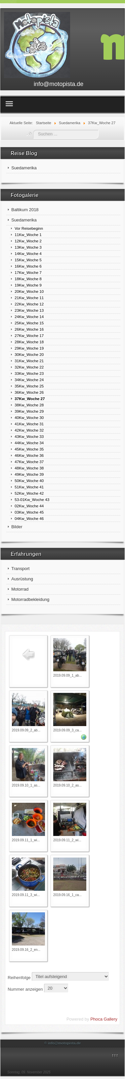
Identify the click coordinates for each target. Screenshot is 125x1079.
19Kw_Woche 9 (28, 285)
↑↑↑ (115, 1055)
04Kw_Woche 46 (29, 518)
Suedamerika (24, 167)
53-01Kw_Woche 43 (32, 499)
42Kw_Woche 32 (29, 430)
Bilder (16, 526)
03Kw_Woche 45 (29, 512)
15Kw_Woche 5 (28, 260)
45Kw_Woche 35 (29, 449)
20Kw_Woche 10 (29, 291)
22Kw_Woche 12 (29, 304)
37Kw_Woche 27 (30, 398)
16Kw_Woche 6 (28, 266)
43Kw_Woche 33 (29, 436)
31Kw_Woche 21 (29, 361)
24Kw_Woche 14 (29, 316)
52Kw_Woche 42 (29, 493)
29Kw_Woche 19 (29, 348)
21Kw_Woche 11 (29, 297)
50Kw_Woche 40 (29, 480)
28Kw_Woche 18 (29, 342)
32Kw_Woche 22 (29, 367)
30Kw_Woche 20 (29, 354)
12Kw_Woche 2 (28, 241)
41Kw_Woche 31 (29, 424)
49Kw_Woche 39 (29, 474)
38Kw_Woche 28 (29, 405)
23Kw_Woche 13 (29, 310)
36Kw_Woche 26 (29, 392)
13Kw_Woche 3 (28, 247)
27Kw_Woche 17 (29, 335)
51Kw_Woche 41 (29, 487)
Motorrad (19, 589)
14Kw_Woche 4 (28, 253)
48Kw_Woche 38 (29, 468)
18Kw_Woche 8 (28, 279)
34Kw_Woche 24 (29, 379)
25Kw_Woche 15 (29, 323)
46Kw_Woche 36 (29, 455)
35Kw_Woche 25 (29, 386)
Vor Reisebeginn (29, 228)
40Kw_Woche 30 (29, 417)
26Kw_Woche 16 (29, 329)
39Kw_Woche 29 (29, 411)
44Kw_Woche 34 (29, 443)
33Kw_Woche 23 (29, 373)
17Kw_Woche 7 (28, 272)
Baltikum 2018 (24, 209)
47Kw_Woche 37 (29, 461)
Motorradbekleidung (30, 599)
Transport (20, 568)
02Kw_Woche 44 (29, 506)
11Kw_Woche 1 (28, 234)
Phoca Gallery (103, 1019)
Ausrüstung (22, 578)
